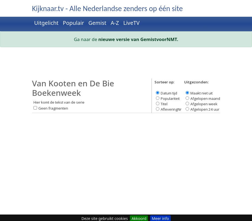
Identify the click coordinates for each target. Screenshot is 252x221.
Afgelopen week (203, 103)
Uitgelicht (46, 22)
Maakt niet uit (201, 93)
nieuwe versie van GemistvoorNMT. (138, 39)
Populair (73, 22)
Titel (164, 103)
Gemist (97, 22)
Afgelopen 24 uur (204, 109)
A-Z (115, 22)
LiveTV (131, 22)
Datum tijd (169, 93)
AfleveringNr (171, 109)
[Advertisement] (126, 65)
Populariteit (170, 98)
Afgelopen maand (205, 98)
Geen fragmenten (53, 108)
